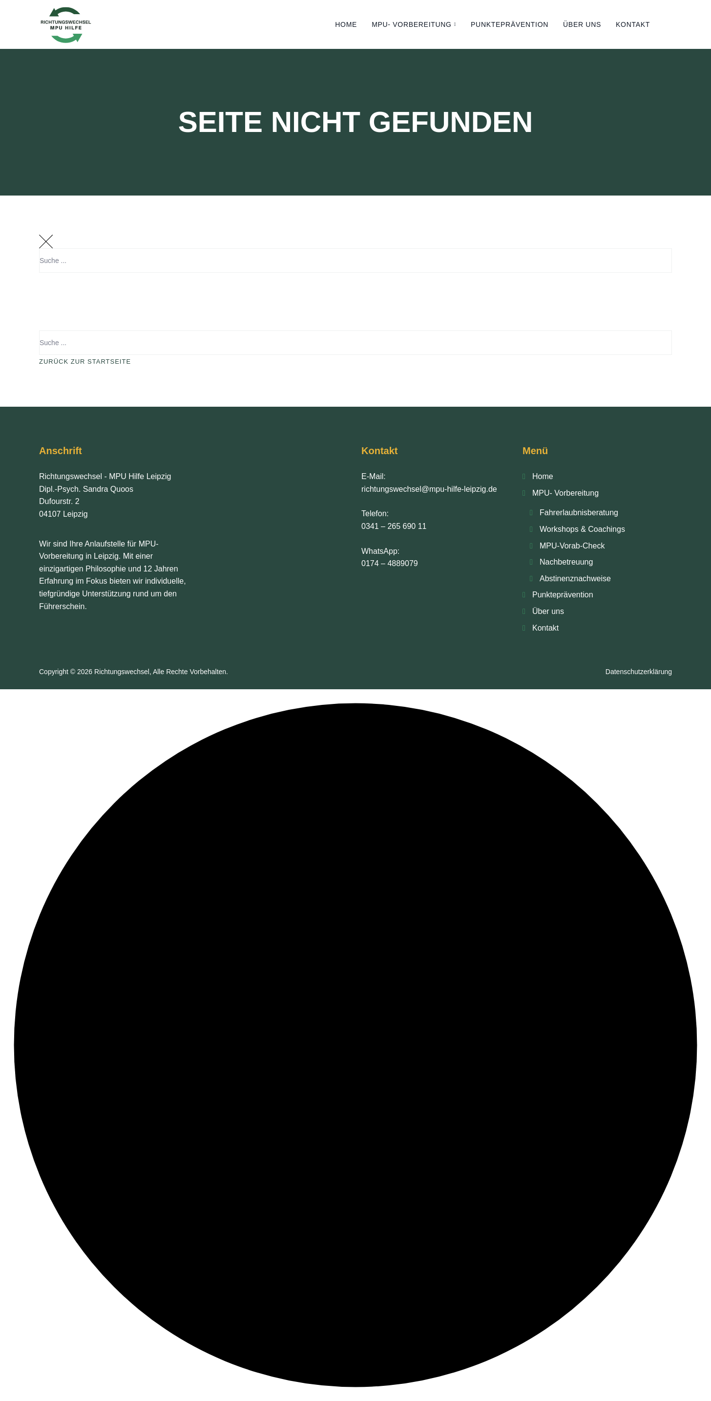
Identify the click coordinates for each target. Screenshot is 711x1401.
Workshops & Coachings (582, 529)
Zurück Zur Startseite (85, 361)
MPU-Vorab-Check (572, 546)
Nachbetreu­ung (566, 562)
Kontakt (633, 24)
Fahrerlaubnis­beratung (579, 512)
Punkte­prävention (509, 24)
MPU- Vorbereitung (412, 24)
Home (346, 24)
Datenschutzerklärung (639, 672)
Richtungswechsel (121, 672)
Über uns (582, 24)
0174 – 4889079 (389, 563)
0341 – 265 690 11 (393, 526)
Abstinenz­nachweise (575, 578)
